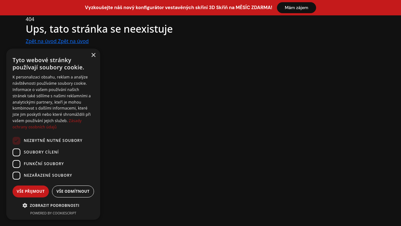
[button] (53, 205)
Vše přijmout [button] (30, 191)
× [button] (93, 55)
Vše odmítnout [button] (72, 191)
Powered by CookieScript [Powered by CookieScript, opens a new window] (53, 213)
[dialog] (53, 134)
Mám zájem (296, 7)
